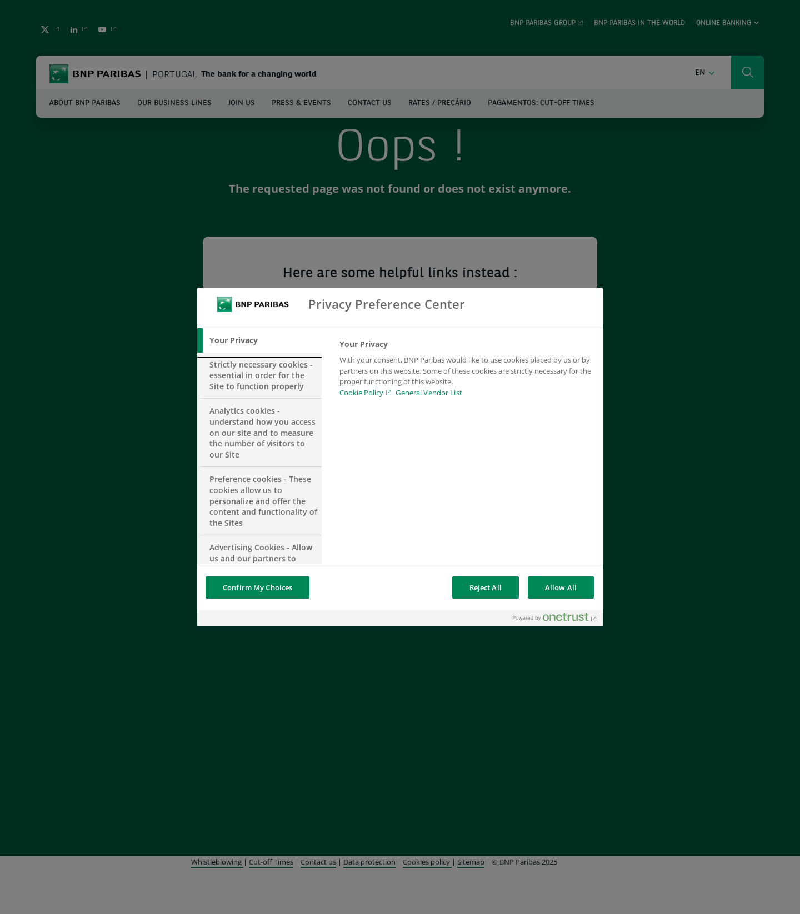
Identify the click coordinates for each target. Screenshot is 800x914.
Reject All (485, 587)
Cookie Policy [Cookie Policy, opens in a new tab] (361, 393)
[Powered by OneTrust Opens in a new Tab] (555, 619)
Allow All (561, 587)
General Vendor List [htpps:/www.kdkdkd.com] (429, 393)
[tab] (259, 340)
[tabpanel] (466, 371)
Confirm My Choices (257, 587)
